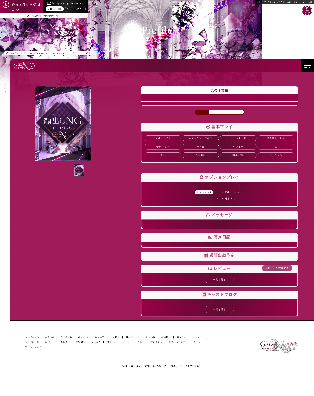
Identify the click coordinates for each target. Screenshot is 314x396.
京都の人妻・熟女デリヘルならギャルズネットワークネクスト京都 (166, 366)
